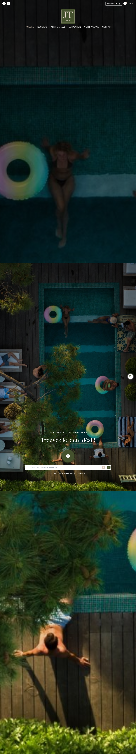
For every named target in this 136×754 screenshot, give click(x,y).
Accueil (30, 27)
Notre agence (91, 27)
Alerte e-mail (58, 27)
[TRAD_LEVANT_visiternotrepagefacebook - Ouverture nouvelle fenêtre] (4, 3)
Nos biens (42, 27)
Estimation (75, 27)
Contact (107, 27)
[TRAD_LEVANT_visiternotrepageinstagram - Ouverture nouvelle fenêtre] (8, 3)
